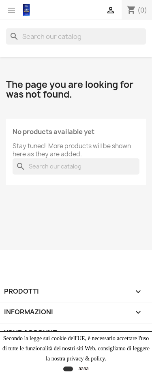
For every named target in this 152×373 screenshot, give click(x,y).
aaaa (84, 368)
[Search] (76, 36)
